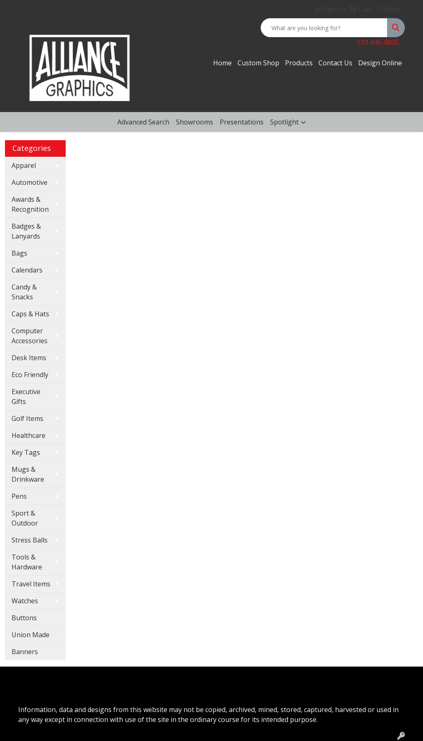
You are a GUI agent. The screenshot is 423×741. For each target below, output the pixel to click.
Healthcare (28, 435)
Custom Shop (258, 62)
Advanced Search (143, 122)
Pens (19, 496)
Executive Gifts (26, 396)
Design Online (380, 62)
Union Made (31, 634)
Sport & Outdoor (25, 518)
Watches (25, 600)
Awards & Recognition (30, 204)
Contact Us (335, 62)
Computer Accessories (30, 335)
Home (222, 62)
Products (299, 62)
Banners (25, 651)
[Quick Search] (324, 27)
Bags (19, 253)
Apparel (24, 165)
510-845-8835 (378, 42)
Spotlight (284, 122)
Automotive (30, 182)
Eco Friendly (30, 374)
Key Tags (26, 452)
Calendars (27, 270)
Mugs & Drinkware (28, 474)
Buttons (24, 617)
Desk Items (29, 357)
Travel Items (31, 583)
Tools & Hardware (27, 561)
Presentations (242, 122)
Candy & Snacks (24, 291)
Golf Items (27, 418)
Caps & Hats (30, 313)
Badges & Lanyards (26, 231)
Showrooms (194, 122)
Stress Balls (30, 540)
